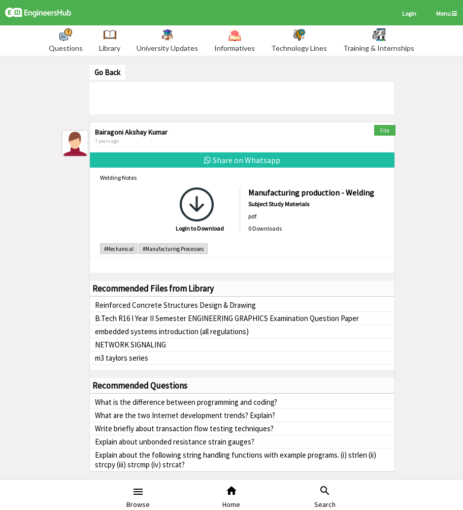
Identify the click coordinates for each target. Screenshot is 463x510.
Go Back (107, 72)
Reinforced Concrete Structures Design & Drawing (175, 305)
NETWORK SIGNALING (130, 344)
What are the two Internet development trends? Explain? (185, 415)
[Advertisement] (241, 97)
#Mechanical (119, 248)
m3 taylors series (121, 358)
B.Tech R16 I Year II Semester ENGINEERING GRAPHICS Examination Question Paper (227, 318)
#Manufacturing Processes (173, 248)
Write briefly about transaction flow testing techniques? (184, 428)
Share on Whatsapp (242, 160)
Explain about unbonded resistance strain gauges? (174, 442)
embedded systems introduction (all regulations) (172, 331)
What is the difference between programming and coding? (186, 402)
